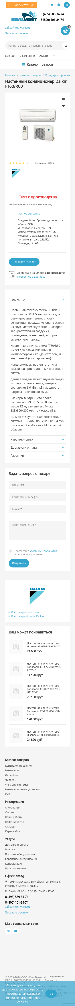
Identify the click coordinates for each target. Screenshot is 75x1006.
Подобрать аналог (24, 262)
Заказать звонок (16, 33)
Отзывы (10, 826)
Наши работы (13, 817)
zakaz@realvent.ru (17, 28)
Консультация (14, 863)
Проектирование (15, 868)
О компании (27, 55)
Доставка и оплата (16, 844)
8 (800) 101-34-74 (52, 20)
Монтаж (10, 849)
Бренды (10, 55)
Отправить (19, 563)
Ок (51, 993)
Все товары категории (25, 612)
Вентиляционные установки (23, 789)
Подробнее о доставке (31, 276)
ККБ (7, 794)
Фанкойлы (11, 775)
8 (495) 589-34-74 (52, 14)
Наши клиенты (14, 821)
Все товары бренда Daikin (27, 616)
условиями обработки (43, 551)
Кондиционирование (59, 75)
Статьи (9, 812)
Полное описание (29, 213)
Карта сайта (12, 831)
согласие (17, 989)
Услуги (43, 55)
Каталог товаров (30, 75)
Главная (10, 75)
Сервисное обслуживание (21, 859)
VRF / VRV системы (16, 784)
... (53, 54)
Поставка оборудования (20, 854)
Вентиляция (12, 770)
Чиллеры (11, 780)
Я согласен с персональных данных (35, 552)
